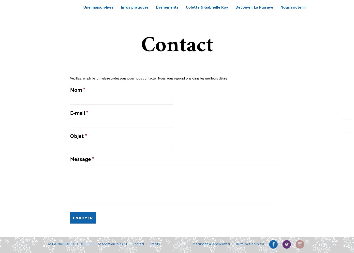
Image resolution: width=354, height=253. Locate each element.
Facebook (347, 125)
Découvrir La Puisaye (254, 7)
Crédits (155, 244)
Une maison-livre (98, 7)
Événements (167, 7)
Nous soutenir (293, 7)
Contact (347, 138)
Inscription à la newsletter (211, 244)
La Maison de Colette (62, 15)
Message (82, 158)
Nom (77, 89)
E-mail (79, 112)
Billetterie (347, 113)
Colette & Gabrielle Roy (207, 7)
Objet (78, 135)
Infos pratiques (135, 7)
